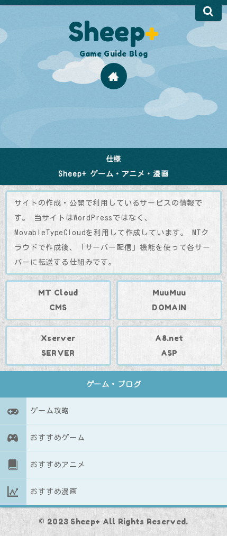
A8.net (169, 338)
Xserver (58, 338)
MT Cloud (58, 292)
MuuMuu (169, 292)
